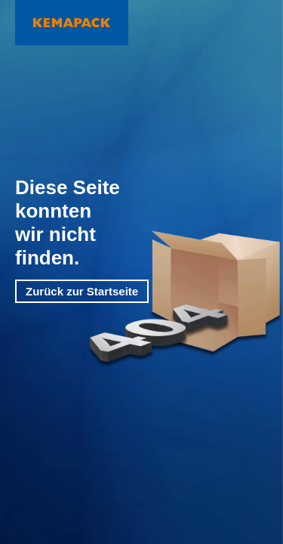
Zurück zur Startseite (82, 291)
